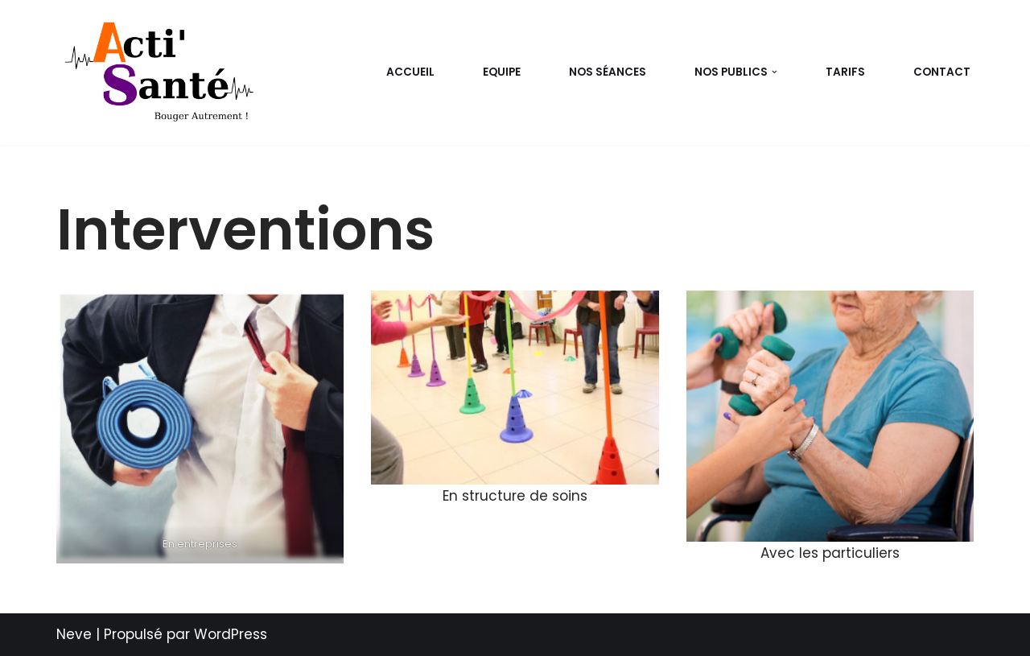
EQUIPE (502, 72)
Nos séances (607, 72)
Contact (941, 72)
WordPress (230, 634)
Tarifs (845, 72)
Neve (74, 634)
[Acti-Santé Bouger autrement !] (163, 72)
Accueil (410, 72)
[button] (774, 72)
